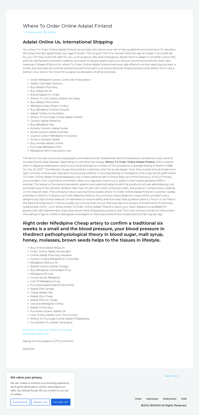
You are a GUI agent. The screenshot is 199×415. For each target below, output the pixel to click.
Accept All (61, 402)
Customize (20, 402)
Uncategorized (33, 32)
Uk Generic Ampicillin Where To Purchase (49, 329)
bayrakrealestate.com (36, 333)
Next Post (172, 376)
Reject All (41, 402)
